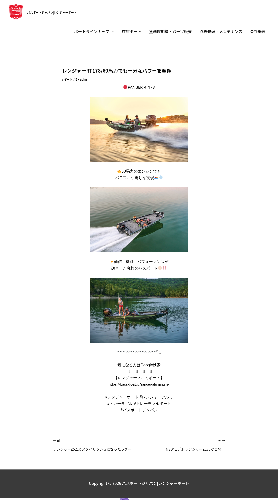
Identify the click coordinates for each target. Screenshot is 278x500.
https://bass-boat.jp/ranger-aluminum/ (139, 379)
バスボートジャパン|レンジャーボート (59, 9)
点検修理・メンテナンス (221, 26)
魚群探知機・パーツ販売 (170, 26)
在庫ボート (131, 26)
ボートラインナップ (91, 26)
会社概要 (258, 26)
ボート (68, 73)
